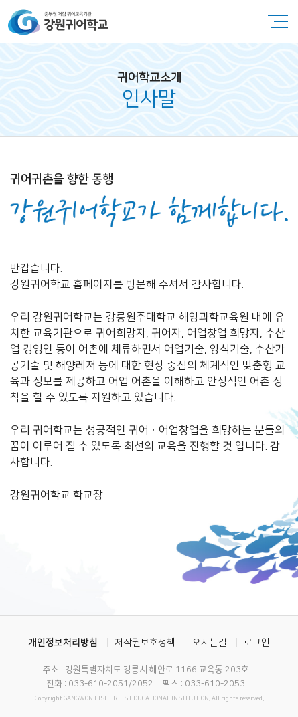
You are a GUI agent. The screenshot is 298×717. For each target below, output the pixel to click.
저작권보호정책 (145, 642)
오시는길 (209, 642)
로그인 (257, 642)
